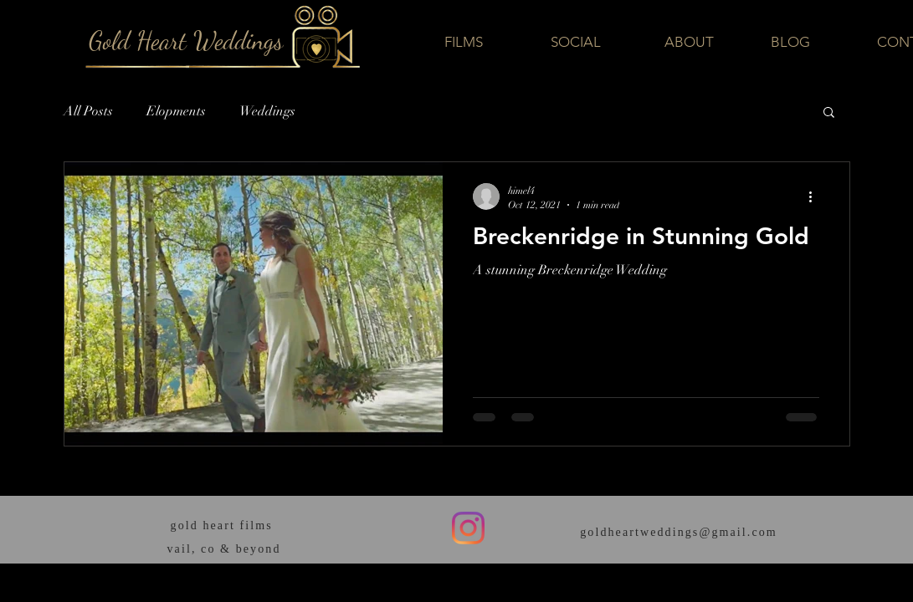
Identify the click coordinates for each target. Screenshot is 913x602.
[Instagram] (468, 528)
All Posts (88, 111)
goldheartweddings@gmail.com (678, 532)
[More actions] (817, 196)
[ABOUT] (689, 42)
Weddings (267, 111)
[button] (829, 113)
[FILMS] (463, 42)
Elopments (176, 111)
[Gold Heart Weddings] (186, 40)
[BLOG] (790, 42)
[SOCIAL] (575, 42)
